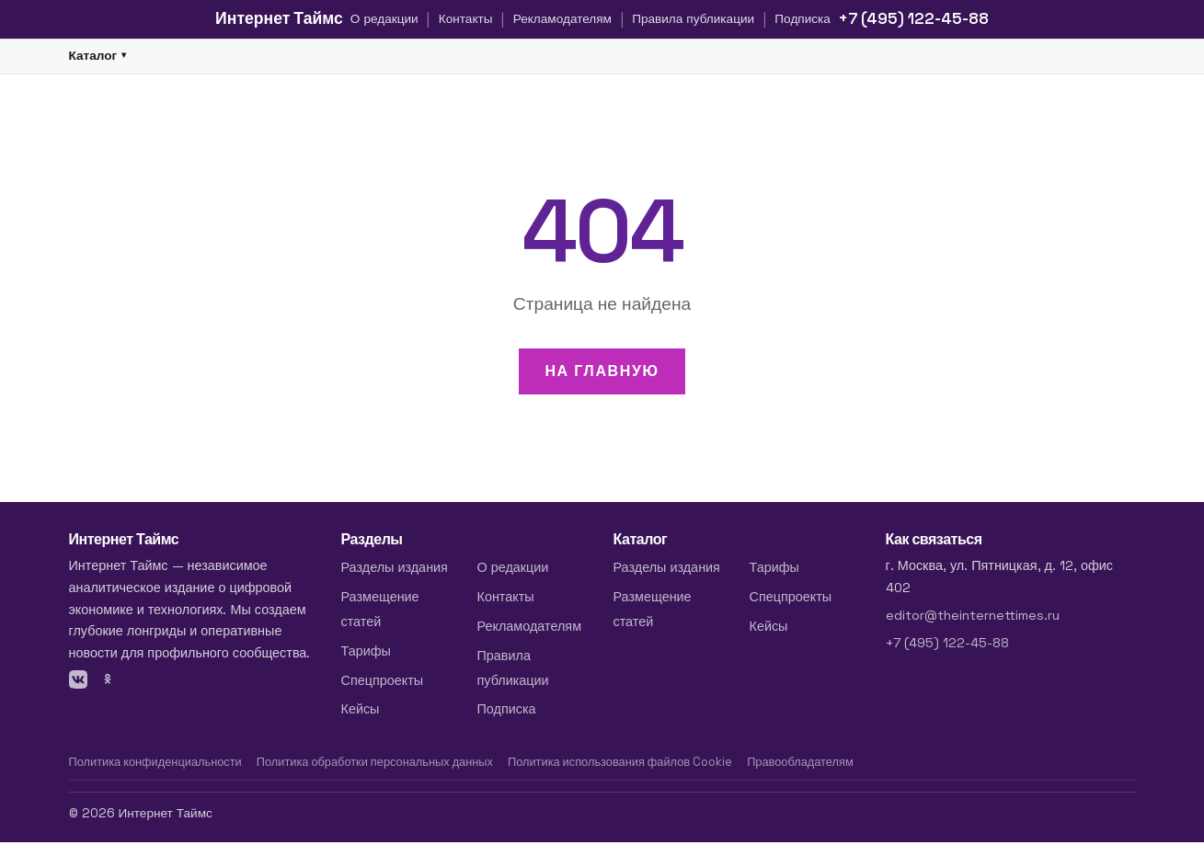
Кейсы (360, 709)
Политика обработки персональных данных (375, 762)
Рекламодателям (562, 19)
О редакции (384, 19)
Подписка (802, 19)
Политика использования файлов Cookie (620, 762)
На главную (602, 371)
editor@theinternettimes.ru (973, 615)
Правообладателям (800, 762)
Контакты (466, 19)
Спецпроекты (382, 680)
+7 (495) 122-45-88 (913, 18)
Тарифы (366, 651)
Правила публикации (693, 19)
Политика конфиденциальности (155, 762)
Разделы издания (394, 567)
